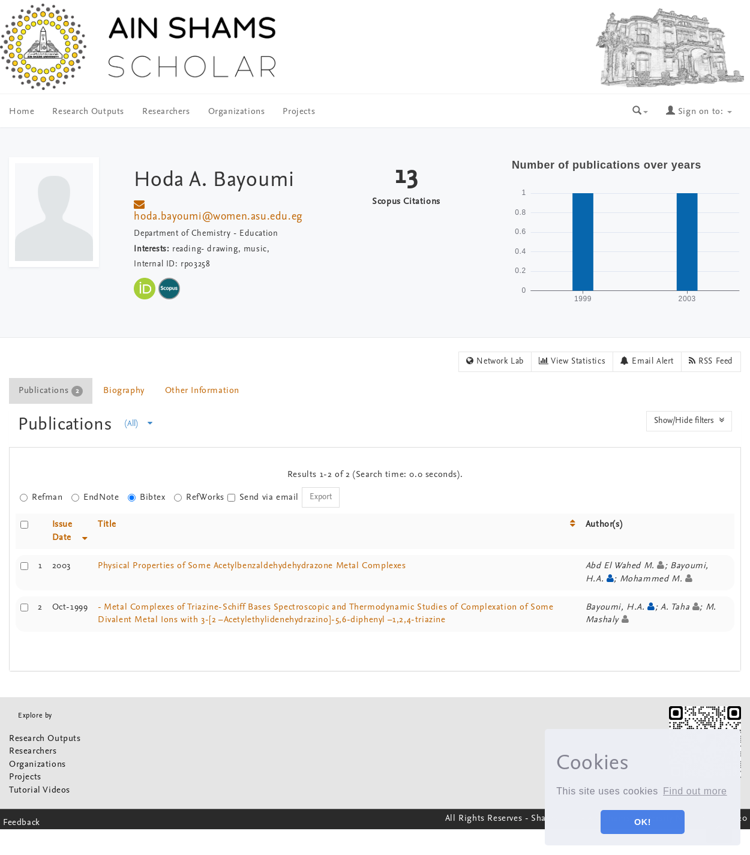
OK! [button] (642, 822)
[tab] (51, 391)
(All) (138, 423)
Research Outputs (88, 111)
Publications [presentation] (51, 391)
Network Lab (495, 361)
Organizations (236, 111)
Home (21, 111)
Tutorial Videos (39, 790)
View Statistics (572, 361)
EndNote (95, 497)
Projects (299, 111)
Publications (67, 425)
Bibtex (147, 497)
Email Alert (647, 361)
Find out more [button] (695, 791)
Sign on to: (699, 111)
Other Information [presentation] (202, 390)
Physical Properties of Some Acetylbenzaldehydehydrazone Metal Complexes (252, 566)
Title (107, 524)
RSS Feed (711, 361)
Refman (41, 497)
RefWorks (199, 497)
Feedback (21, 822)
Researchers (166, 111)
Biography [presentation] (123, 390)
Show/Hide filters (689, 420)
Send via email (263, 497)
